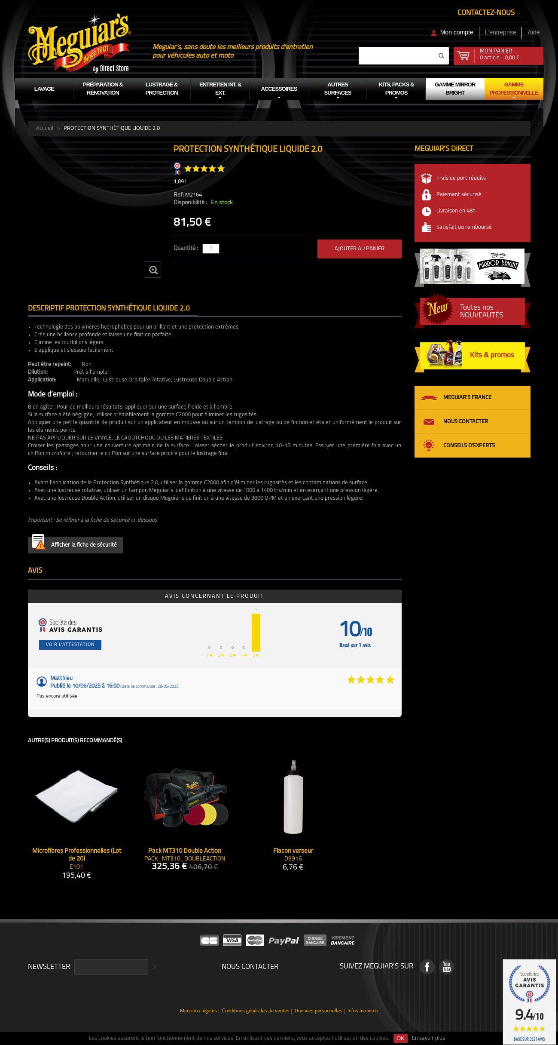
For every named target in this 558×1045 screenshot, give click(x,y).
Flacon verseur (293, 851)
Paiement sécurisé (459, 194)
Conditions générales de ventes (256, 1011)
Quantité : (186, 248)
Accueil (44, 128)
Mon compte (456, 32)
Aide (534, 32)
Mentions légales (198, 1011)
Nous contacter (465, 421)
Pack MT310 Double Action (184, 851)
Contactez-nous (486, 13)
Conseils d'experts (469, 446)
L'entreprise (500, 32)
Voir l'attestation (70, 644)
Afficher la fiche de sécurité (74, 543)
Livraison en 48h (456, 211)
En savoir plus (428, 1038)
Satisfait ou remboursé (464, 227)
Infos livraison (363, 1011)
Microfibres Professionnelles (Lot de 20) (76, 855)
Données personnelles (318, 1011)
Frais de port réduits (461, 178)
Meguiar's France (467, 397)
